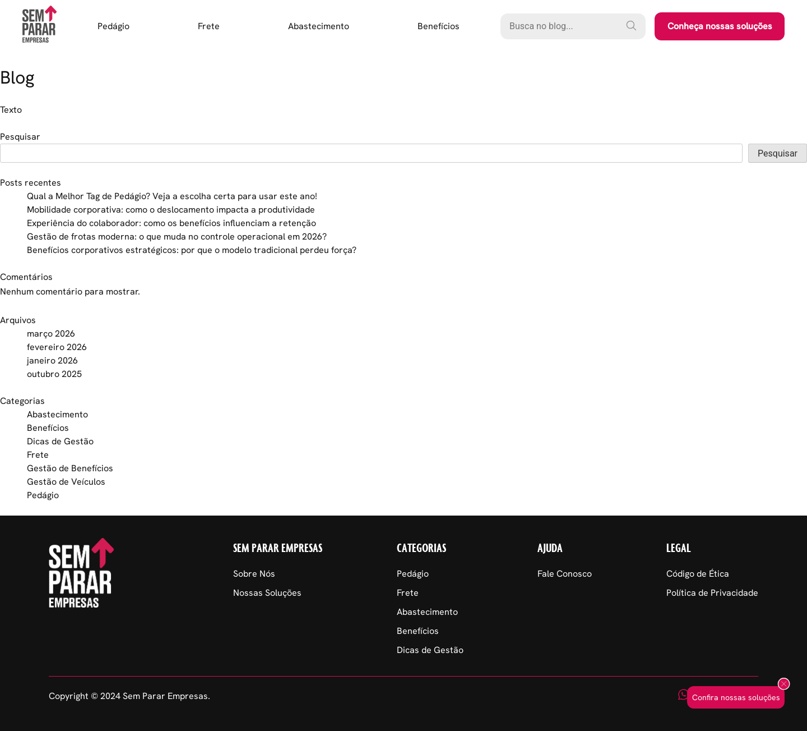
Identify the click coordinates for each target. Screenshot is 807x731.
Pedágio (113, 26)
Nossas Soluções (267, 593)
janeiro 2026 (52, 360)
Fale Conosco (564, 574)
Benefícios (439, 26)
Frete (209, 26)
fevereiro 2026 (57, 347)
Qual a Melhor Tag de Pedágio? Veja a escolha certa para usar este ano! (172, 196)
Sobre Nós (254, 574)
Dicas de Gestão (60, 441)
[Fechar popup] (783, 685)
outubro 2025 (54, 374)
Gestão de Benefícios (70, 468)
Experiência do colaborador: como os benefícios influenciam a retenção (171, 223)
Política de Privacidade (712, 593)
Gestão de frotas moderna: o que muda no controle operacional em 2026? (177, 236)
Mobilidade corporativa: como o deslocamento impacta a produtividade (171, 209)
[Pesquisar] (631, 25)
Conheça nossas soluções (719, 26)
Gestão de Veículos (66, 482)
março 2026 (51, 333)
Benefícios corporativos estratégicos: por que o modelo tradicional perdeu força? (191, 250)
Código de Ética (697, 574)
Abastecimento (318, 26)
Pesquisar (20, 136)
